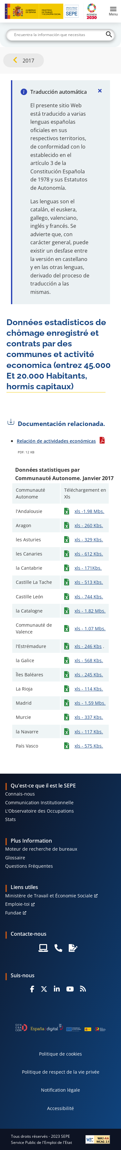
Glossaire (15, 858)
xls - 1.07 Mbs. (90, 628)
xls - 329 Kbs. (89, 539)
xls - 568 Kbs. (89, 660)
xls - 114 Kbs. (89, 689)
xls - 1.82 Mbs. (90, 611)
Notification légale (60, 1090)
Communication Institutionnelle (39, 802)
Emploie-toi (17, 904)
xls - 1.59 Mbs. (90, 703)
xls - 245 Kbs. (89, 675)
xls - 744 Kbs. (89, 597)
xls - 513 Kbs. (89, 582)
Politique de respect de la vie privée (60, 1072)
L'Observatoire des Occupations (39, 811)
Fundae (13, 913)
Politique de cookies (60, 1054)
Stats (10, 819)
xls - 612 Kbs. (89, 554)
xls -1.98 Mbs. (89, 511)
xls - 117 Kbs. (89, 732)
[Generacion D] (60, 1027)
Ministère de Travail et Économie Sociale (49, 896)
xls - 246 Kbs (88, 646)
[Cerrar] (99, 90)
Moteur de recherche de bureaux (41, 849)
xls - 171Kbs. (88, 568)
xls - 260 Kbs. (89, 525)
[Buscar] (60, 35)
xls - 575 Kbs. (89, 746)
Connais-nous (20, 794)
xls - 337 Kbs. (89, 717)
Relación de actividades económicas (56, 441)
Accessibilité (60, 1108)
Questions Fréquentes (29, 866)
